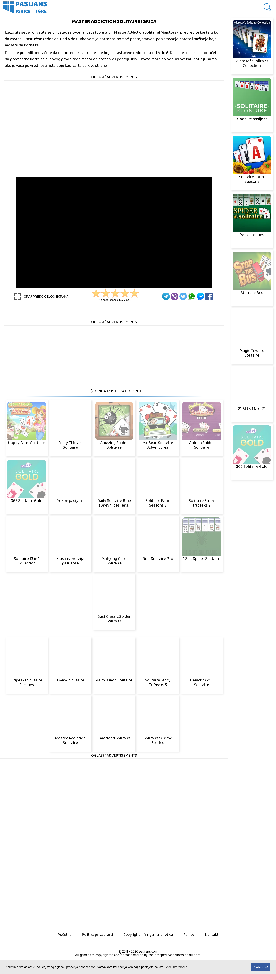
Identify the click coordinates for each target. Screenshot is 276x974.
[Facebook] (209, 296)
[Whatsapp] (192, 296)
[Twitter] (183, 296)
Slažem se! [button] (261, 967)
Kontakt (211, 934)
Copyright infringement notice (148, 934)
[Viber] (174, 296)
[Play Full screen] (41, 296)
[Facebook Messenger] (200, 296)
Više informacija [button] (176, 967)
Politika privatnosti (97, 934)
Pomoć (189, 934)
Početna (65, 934)
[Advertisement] (114, 108)
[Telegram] (166, 296)
